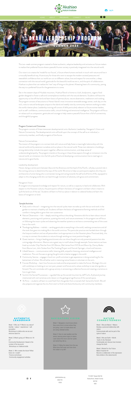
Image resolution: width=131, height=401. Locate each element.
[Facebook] (104, 17)
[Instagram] (101, 17)
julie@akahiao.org (60, 377)
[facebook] (30, 379)
